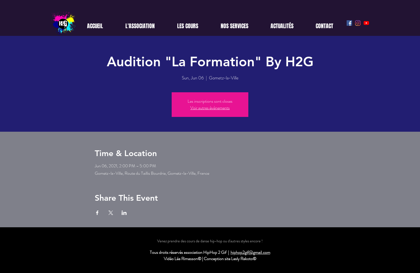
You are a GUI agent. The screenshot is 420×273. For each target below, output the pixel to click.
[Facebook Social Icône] (349, 23)
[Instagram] (358, 23)
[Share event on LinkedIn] (124, 213)
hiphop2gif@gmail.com (250, 252)
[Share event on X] (110, 213)
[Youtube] (366, 23)
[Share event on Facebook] (97, 213)
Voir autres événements (210, 108)
